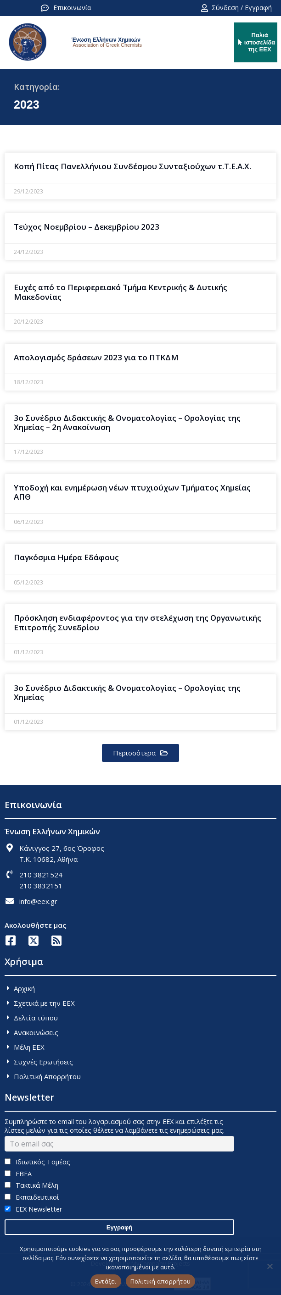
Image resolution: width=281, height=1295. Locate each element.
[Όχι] (269, 1266)
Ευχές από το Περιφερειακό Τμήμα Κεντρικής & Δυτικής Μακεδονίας (120, 292)
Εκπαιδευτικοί (32, 1197)
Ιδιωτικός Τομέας (37, 1161)
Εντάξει (106, 1281)
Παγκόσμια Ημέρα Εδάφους (66, 557)
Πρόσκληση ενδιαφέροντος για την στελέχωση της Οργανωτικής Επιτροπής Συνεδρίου (137, 622)
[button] (140, 753)
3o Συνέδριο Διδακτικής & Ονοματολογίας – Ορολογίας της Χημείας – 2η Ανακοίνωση (127, 422)
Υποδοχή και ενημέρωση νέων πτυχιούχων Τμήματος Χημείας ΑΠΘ (132, 492)
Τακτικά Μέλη (31, 1185)
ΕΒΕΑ (18, 1173)
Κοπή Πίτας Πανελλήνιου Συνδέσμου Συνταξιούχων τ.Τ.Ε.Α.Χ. (132, 166)
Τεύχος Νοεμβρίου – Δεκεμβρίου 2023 (86, 226)
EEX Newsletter (33, 1209)
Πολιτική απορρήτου (160, 1281)
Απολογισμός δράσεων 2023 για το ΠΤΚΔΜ (96, 357)
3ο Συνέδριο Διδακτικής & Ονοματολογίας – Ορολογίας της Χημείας (127, 692)
